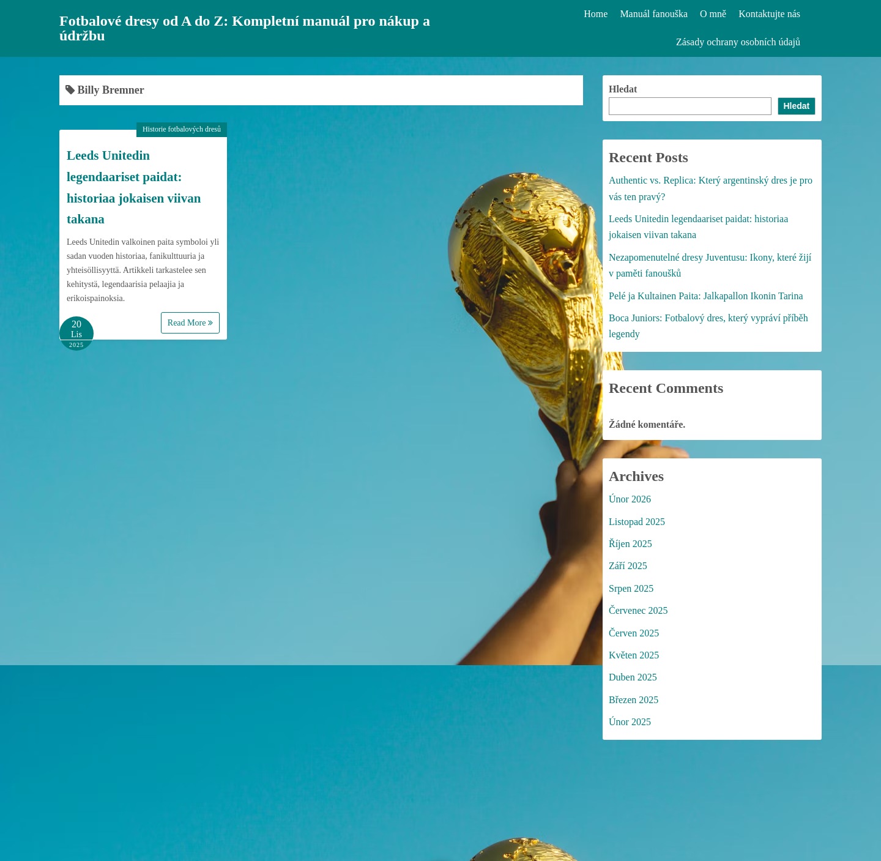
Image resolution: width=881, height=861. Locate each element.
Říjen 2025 (630, 544)
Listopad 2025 (637, 521)
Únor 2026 (630, 499)
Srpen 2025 (631, 588)
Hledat (623, 89)
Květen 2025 (634, 655)
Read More (190, 322)
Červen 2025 (634, 633)
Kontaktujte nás (769, 14)
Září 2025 (628, 566)
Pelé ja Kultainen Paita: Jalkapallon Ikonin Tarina (706, 296)
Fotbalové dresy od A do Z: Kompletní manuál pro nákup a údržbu (244, 28)
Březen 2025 (633, 700)
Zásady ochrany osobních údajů (738, 42)
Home (596, 14)
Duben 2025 (633, 677)
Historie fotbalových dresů (182, 129)
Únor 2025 (630, 722)
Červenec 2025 (638, 610)
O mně (713, 14)
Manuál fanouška (654, 14)
